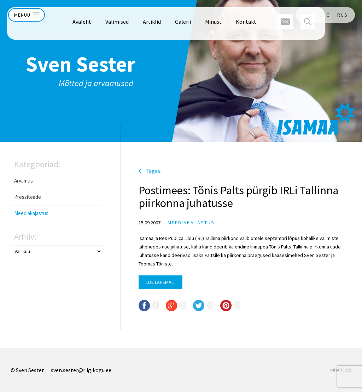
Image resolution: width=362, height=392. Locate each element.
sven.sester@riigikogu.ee (81, 370)
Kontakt (232, 14)
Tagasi (154, 170)
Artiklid (138, 14)
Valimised (103, 14)
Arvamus (23, 180)
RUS (342, 15)
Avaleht (68, 14)
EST (308, 15)
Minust (200, 14)
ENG (325, 15)
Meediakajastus (31, 213)
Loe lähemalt (160, 282)
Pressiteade (27, 197)
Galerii (169, 14)
